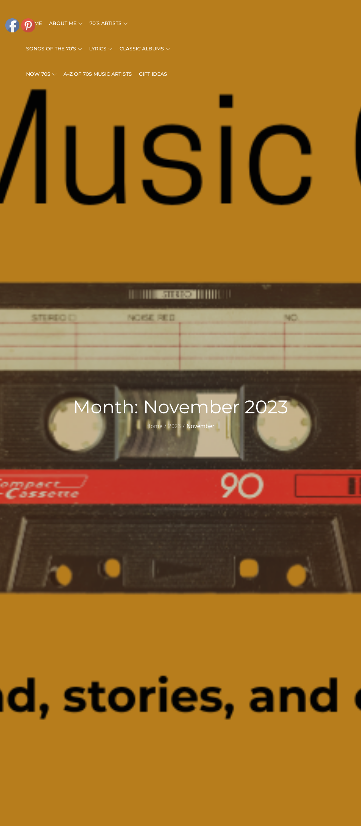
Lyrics (100, 48)
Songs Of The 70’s (54, 48)
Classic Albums (145, 48)
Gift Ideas (153, 74)
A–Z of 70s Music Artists (97, 74)
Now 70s (41, 74)
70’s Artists (109, 23)
